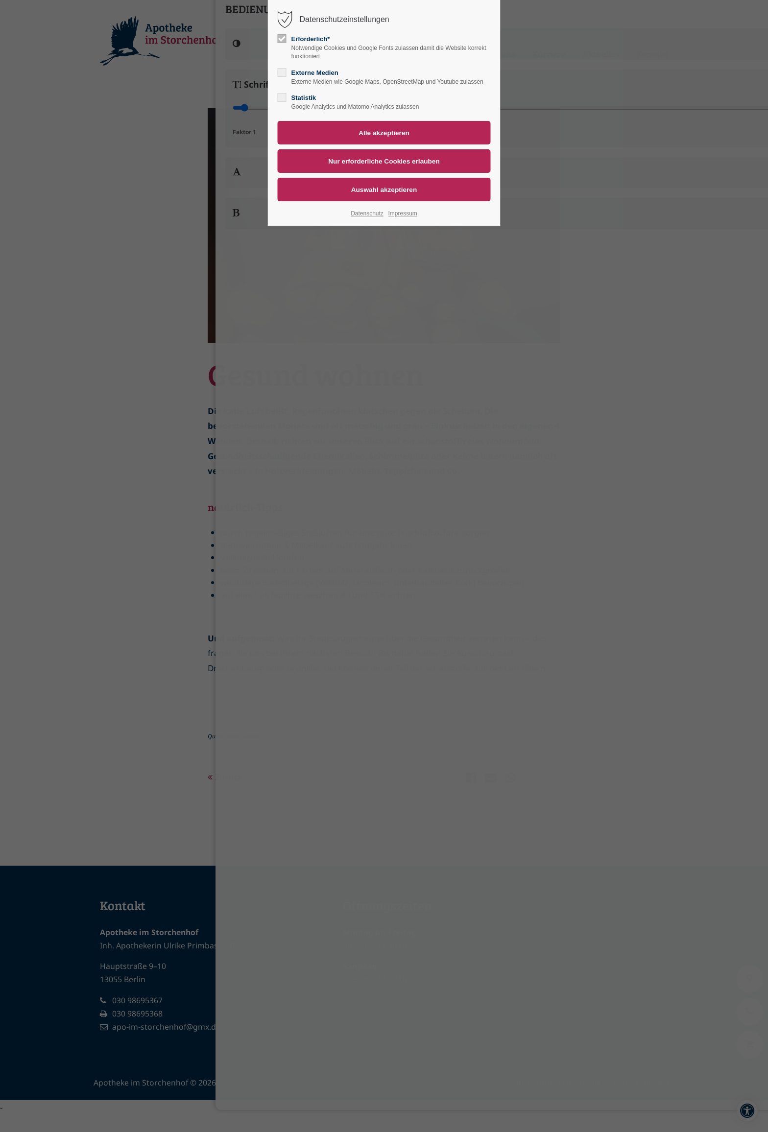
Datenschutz (367, 213)
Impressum (402, 213)
